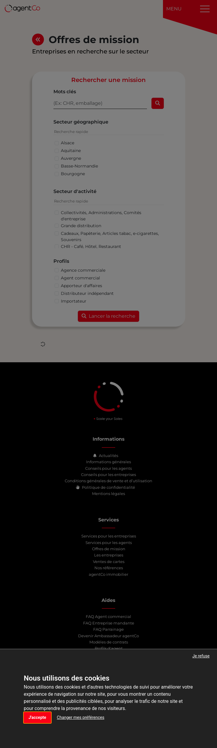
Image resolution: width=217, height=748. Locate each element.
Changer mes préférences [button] (80, 717)
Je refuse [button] (201, 656)
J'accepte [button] (37, 717)
